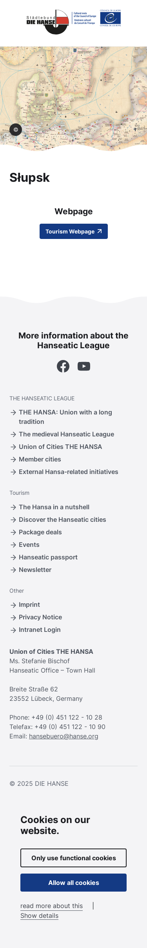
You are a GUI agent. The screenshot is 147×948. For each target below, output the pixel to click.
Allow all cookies (73, 882)
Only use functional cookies (73, 858)
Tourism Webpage (73, 231)
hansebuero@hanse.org (63, 736)
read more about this (51, 906)
